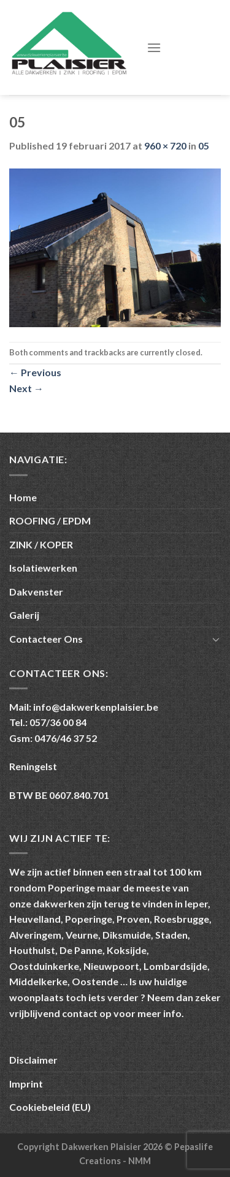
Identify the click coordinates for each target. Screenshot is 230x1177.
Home (23, 497)
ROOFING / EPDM (50, 520)
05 (203, 145)
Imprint (26, 1083)
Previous (35, 372)
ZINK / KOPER (41, 544)
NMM (139, 1161)
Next (26, 388)
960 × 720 (165, 145)
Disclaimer (33, 1059)
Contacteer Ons (46, 639)
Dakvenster (36, 591)
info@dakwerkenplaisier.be (95, 707)
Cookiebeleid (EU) (50, 1107)
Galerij (24, 615)
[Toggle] (216, 639)
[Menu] (154, 47)
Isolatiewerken (43, 567)
